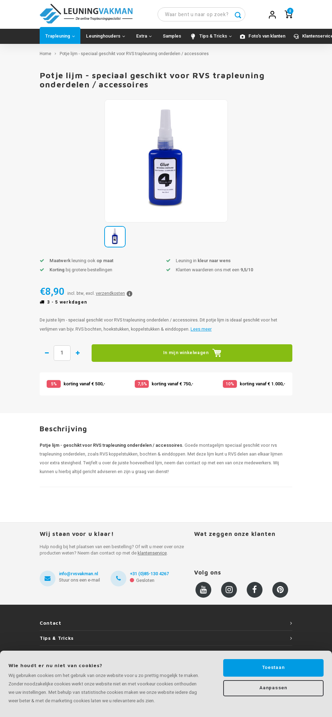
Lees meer (201, 331)
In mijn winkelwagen (195, 356)
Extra (144, 38)
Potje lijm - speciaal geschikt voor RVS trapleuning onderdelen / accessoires (134, 57)
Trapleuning (60, 38)
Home (45, 57)
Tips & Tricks (215, 38)
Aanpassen (273, 688)
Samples (172, 38)
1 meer (84, 355)
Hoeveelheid (65, 355)
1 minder (47, 355)
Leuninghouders (105, 38)
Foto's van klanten (266, 38)
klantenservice (152, 555)
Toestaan (273, 667)
